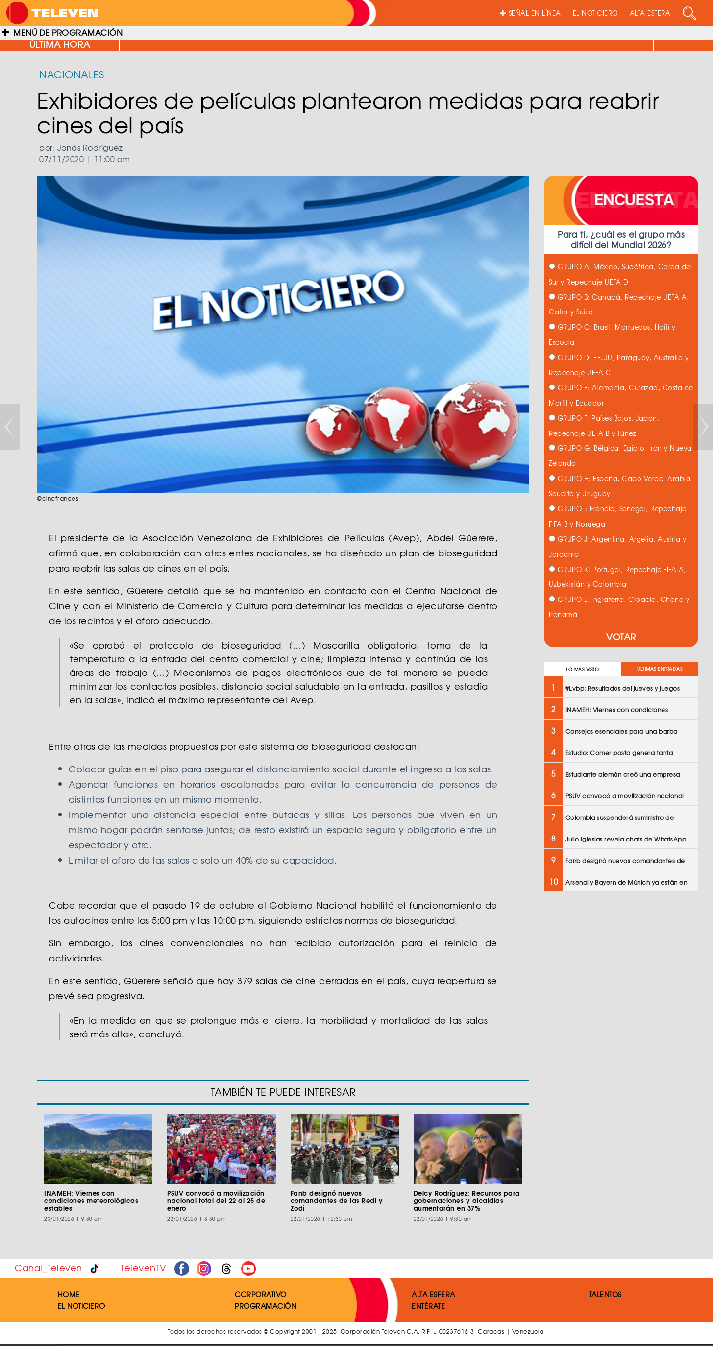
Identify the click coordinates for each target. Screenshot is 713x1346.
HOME (69, 1294)
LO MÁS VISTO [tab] (582, 669)
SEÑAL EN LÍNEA (530, 13)
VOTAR (621, 636)
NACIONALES (71, 74)
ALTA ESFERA (650, 13)
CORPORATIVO (261, 1294)
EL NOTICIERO (595, 13)
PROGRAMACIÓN (265, 1306)
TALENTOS (605, 1294)
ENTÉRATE (428, 1306)
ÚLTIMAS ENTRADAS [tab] (659, 669)
